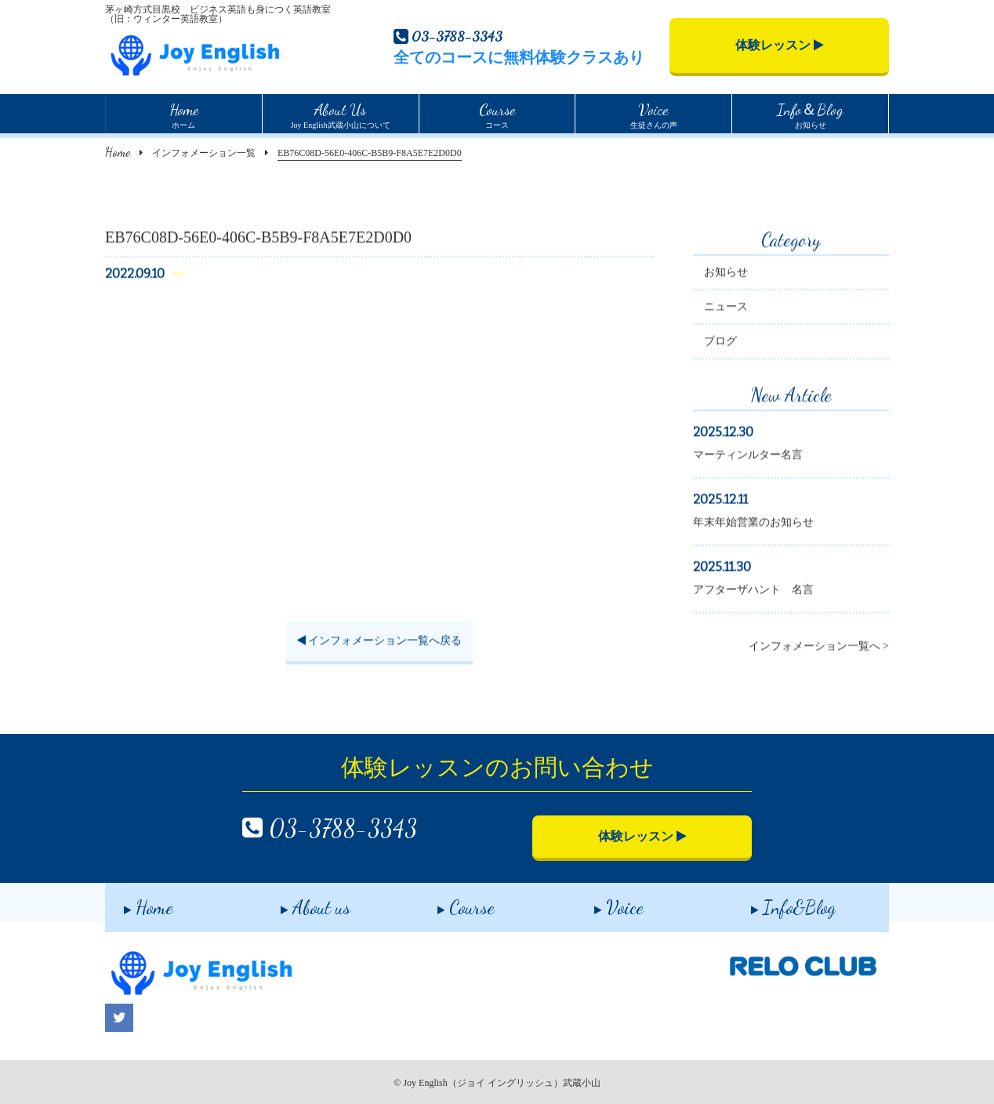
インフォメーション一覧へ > (819, 648)
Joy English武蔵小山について (340, 113)
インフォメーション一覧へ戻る (380, 642)
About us (297, 901)
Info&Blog (774, 901)
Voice (600, 901)
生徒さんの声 (653, 113)
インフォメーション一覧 (204, 153)
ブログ (720, 343)
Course (447, 901)
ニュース (726, 308)
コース (497, 113)
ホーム (183, 113)
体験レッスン (779, 45)
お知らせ (810, 113)
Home (117, 151)
